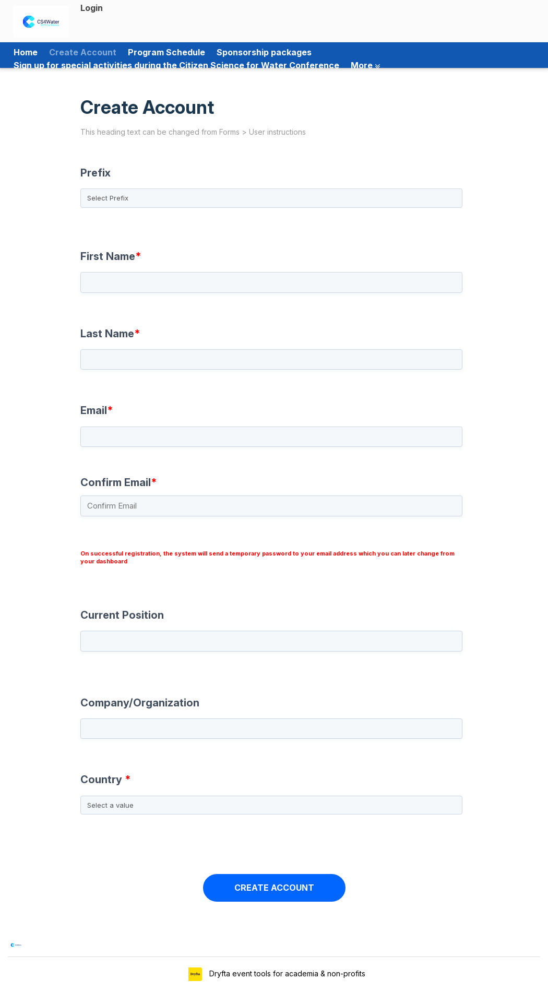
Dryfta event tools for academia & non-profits (286, 973)
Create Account (82, 52)
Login (91, 8)
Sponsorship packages (264, 52)
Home (26, 52)
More (365, 65)
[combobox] (274, 797)
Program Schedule (166, 52)
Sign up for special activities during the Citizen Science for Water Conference (176, 65)
